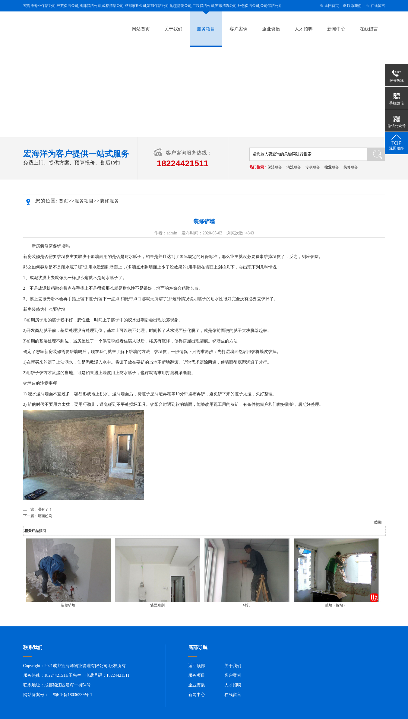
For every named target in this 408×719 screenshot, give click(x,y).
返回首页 (331, 6)
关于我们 (173, 29)
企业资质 (271, 29)
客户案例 (238, 29)
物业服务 (331, 167)
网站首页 (141, 29)
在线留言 (378, 6)
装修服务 (350, 167)
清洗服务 (293, 167)
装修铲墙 (68, 605)
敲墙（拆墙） (336, 605)
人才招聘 (304, 29)
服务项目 (206, 29)
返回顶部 (196, 665)
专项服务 (312, 167)
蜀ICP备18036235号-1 (72, 694)
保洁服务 (274, 167)
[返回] (377, 522)
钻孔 (246, 605)
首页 (63, 201)
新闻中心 (336, 29)
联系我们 (354, 6)
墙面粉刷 (45, 516)
